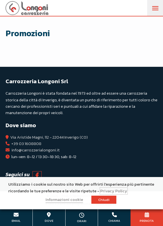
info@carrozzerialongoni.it (35, 150)
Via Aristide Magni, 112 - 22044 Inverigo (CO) (49, 137)
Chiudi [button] (103, 199)
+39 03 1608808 (26, 144)
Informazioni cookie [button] (64, 199)
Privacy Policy (113, 191)
